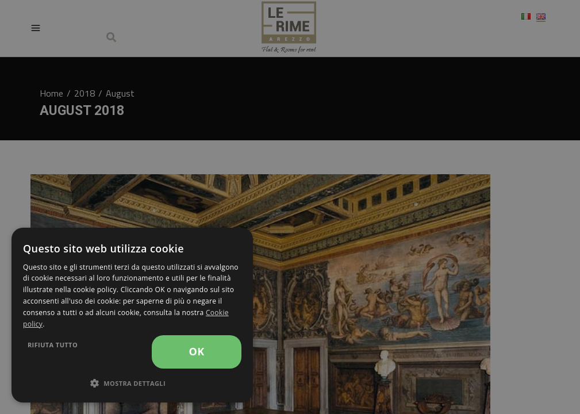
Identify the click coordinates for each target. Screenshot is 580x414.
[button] (132, 383)
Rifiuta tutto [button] (53, 344)
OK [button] (196, 351)
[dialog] (132, 315)
